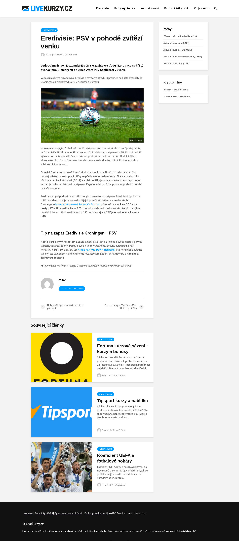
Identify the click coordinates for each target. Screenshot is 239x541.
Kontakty (28, 513)
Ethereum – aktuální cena (176, 96)
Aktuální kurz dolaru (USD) (177, 49)
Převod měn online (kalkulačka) (180, 36)
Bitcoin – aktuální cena (175, 89)
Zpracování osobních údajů (68, 513)
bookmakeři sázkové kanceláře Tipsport (77, 204)
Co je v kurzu (201, 8)
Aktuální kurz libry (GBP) (176, 63)
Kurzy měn (102, 8)
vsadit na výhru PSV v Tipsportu (96, 249)
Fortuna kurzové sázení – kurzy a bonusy (123, 348)
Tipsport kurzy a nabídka (122, 400)
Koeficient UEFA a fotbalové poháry (115, 458)
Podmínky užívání (44, 513)
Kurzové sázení (150, 8)
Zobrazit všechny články (71, 289)
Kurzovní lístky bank (176, 8)
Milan (46, 54)
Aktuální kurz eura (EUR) (176, 42)
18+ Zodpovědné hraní (95, 513)
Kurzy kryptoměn (124, 8)
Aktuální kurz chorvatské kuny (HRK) (182, 56)
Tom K (102, 430)
